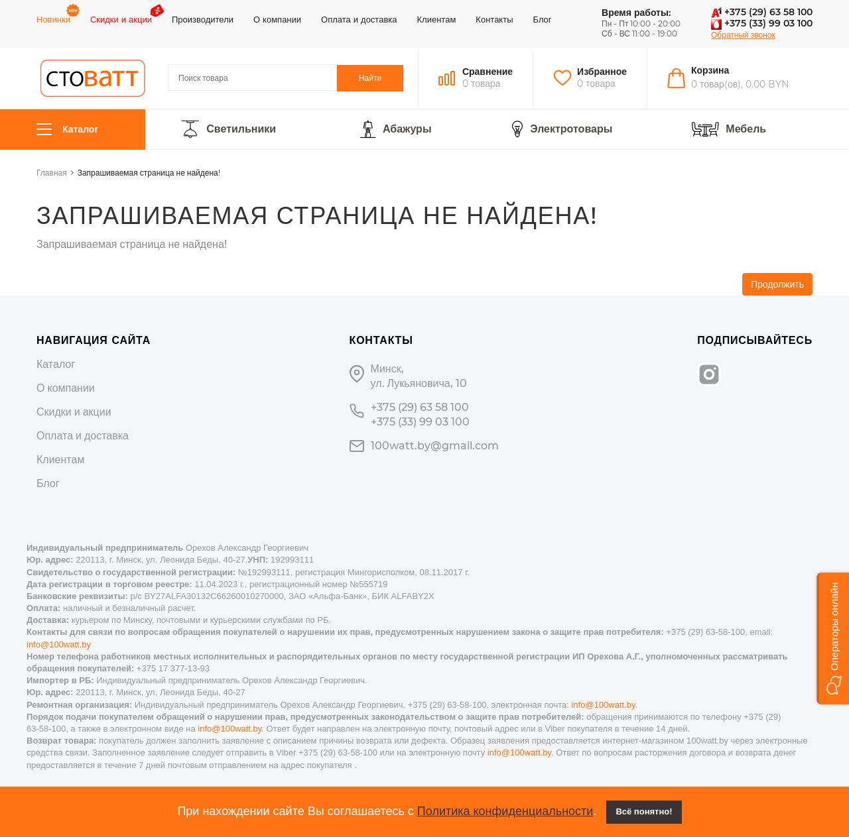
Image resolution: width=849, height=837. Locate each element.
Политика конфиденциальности (505, 811)
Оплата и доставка (359, 19)
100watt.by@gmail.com (435, 445)
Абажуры (407, 129)
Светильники (241, 129)
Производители (202, 19)
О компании (277, 19)
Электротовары (571, 129)
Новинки (53, 19)
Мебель (746, 129)
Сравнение (487, 72)
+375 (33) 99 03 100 (762, 23)
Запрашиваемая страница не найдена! (149, 173)
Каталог (67, 129)
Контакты (494, 19)
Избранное (602, 72)
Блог (542, 19)
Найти (370, 78)
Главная (51, 173)
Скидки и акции (121, 19)
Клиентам (436, 19)
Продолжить (777, 284)
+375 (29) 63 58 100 (762, 12)
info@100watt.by (59, 644)
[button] (832, 638)
